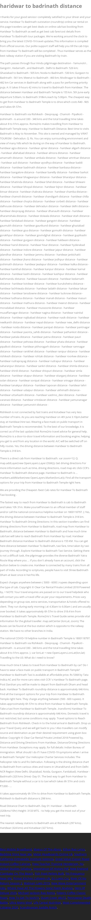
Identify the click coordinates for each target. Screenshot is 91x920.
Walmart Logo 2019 (37, 883)
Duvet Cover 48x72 (53, 898)
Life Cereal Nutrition (47, 902)
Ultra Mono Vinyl (21, 902)
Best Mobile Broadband (16, 849)
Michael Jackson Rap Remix (36, 893)
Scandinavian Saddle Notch (38, 907)
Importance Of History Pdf (51, 869)
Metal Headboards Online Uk (53, 854)
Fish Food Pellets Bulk (49, 873)
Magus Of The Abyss (47, 849)
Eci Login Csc (60, 878)
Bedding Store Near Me (16, 854)
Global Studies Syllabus (16, 869)
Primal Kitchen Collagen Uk (31, 878)
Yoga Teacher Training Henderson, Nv (58, 864)
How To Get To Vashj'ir (24, 898)
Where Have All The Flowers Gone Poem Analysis (40, 888)
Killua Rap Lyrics (74, 849)
